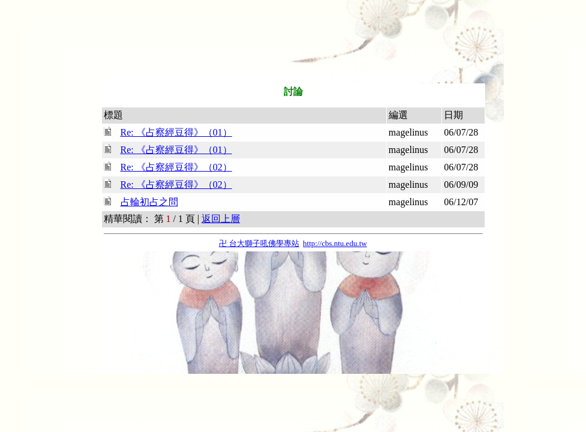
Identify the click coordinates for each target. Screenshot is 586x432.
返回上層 (221, 219)
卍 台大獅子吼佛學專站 (259, 243)
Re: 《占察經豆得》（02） (176, 167)
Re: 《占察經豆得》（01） (176, 132)
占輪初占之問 (149, 202)
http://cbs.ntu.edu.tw (335, 243)
